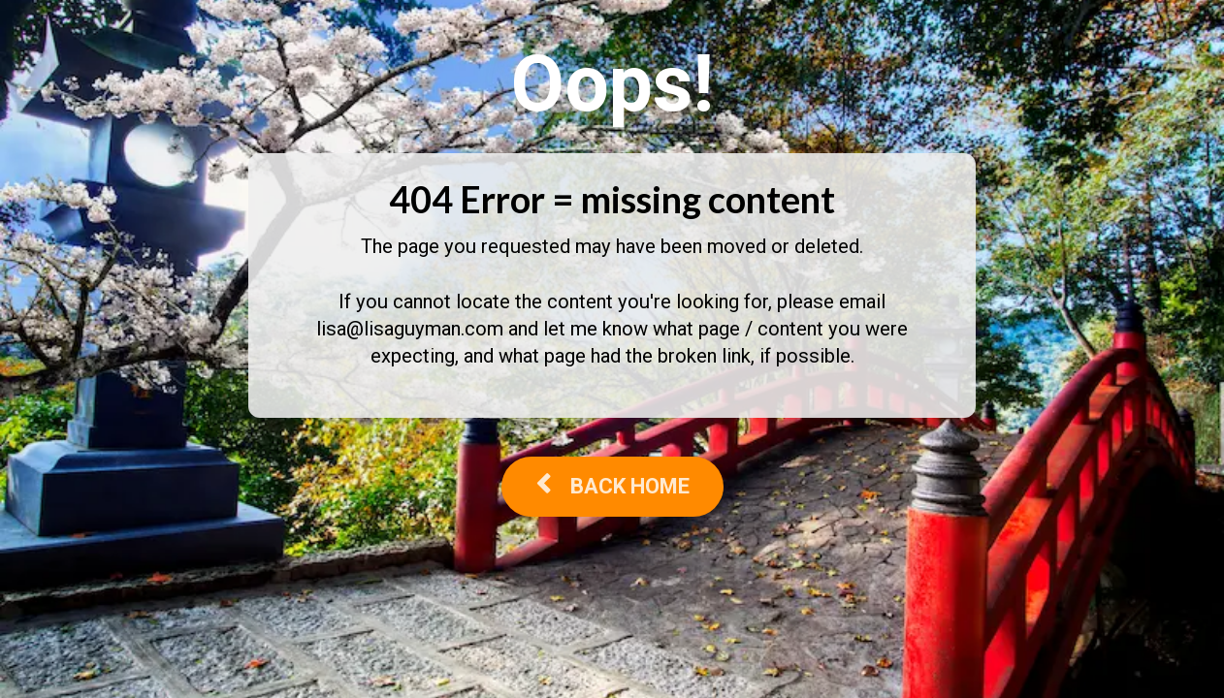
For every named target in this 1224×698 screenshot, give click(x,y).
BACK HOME (612, 485)
